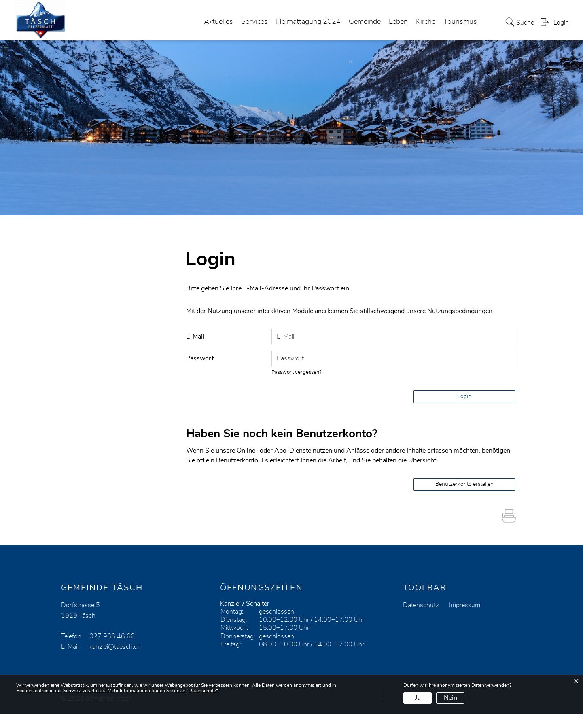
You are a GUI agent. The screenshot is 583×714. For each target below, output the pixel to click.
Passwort (200, 358)
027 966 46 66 (112, 636)
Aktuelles (218, 21)
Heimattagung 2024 (308, 21)
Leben (398, 21)
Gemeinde (365, 21)
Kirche (425, 21)
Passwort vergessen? (296, 372)
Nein (450, 698)
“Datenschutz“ (202, 690)
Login (561, 22)
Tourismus (460, 21)
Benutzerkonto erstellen (464, 484)
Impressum (464, 605)
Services (254, 21)
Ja (417, 698)
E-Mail (195, 336)
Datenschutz (421, 605)
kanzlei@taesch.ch (115, 647)
